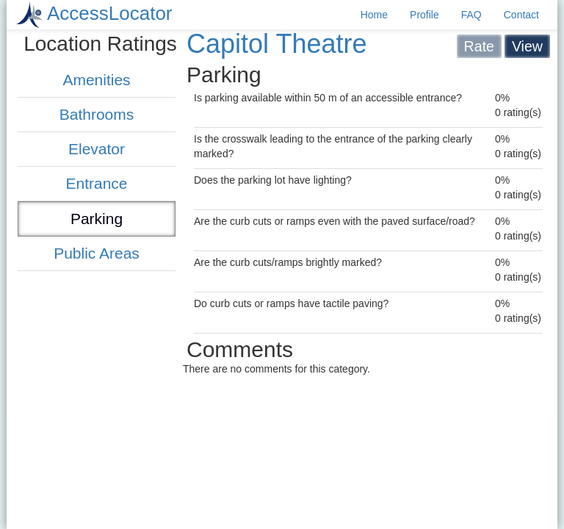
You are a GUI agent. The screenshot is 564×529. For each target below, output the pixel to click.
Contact (521, 15)
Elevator (96, 148)
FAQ (471, 15)
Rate (479, 46)
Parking (96, 218)
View (527, 46)
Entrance (96, 183)
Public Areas (97, 253)
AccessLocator (110, 13)
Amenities (96, 79)
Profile (424, 15)
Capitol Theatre (276, 44)
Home (374, 15)
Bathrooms (96, 114)
